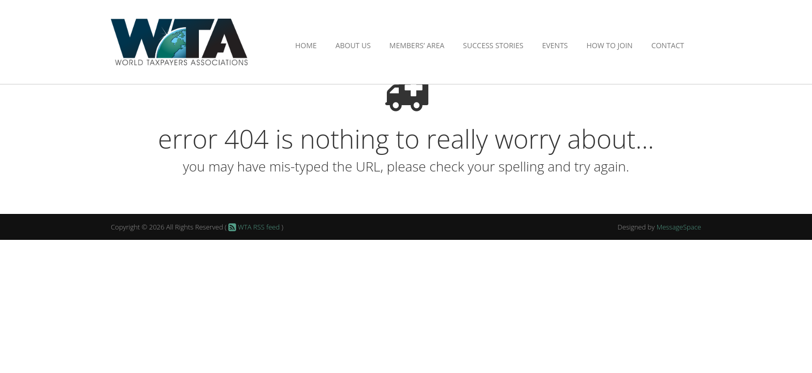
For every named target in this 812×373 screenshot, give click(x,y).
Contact (667, 45)
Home (306, 45)
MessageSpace (679, 227)
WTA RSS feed (253, 227)
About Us (353, 45)
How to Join (610, 45)
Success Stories (493, 45)
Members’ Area (416, 45)
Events (555, 45)
